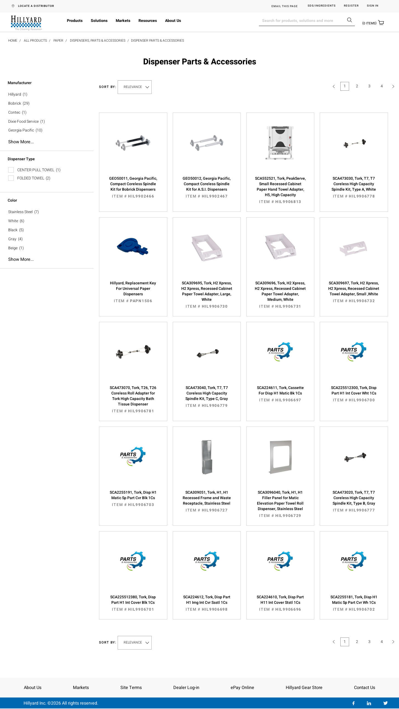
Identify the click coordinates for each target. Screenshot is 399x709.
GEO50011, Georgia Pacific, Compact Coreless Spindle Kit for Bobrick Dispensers (133, 187)
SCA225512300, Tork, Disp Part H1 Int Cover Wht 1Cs (353, 394)
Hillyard (14, 94)
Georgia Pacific (21, 130)
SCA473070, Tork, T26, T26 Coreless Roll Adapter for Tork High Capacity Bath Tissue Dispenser (133, 399)
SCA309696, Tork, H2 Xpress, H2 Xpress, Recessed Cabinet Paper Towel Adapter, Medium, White (280, 294)
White (13, 221)
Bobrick (14, 103)
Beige (13, 248)
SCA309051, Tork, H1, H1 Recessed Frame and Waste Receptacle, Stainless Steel (206, 501)
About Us (173, 21)
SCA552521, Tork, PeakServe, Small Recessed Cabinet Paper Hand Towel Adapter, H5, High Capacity (280, 190)
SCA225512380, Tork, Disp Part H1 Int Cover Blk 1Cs (133, 603)
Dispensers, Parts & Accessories (97, 40)
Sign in (372, 6)
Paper (58, 40)
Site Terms (131, 687)
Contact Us (364, 687)
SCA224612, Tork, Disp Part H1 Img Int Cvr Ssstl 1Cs (206, 603)
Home (12, 40)
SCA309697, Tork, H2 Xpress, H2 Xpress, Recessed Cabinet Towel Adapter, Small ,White (353, 292)
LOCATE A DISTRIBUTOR (36, 6)
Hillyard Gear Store (304, 687)
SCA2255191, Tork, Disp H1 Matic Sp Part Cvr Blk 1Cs (133, 499)
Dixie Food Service (23, 121)
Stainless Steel (20, 212)
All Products (35, 40)
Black (13, 230)
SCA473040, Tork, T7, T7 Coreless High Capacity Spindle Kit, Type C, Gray (206, 396)
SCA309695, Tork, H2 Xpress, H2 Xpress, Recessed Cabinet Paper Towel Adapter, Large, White (206, 294)
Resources (147, 21)
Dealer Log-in (186, 687)
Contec (14, 112)
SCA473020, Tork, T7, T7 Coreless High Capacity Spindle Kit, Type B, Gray (353, 501)
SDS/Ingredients (322, 6)
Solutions (99, 21)
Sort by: (108, 87)
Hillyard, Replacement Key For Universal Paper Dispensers (133, 292)
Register (351, 6)
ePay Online (242, 687)
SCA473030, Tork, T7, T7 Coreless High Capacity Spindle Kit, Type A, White (353, 187)
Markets (123, 21)
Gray (12, 239)
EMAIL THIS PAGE (284, 6)
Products (75, 21)
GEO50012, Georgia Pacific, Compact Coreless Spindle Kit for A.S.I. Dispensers (206, 187)
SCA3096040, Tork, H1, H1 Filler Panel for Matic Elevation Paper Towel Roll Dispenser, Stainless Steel (280, 504)
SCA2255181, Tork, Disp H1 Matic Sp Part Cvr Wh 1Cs (353, 603)
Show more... (21, 142)
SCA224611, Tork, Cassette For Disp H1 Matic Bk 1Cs (280, 394)
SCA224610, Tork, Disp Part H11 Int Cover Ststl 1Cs (280, 603)
